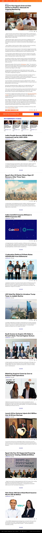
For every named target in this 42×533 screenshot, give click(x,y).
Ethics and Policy (11, 107)
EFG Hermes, (23, 64)
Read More (21, 209)
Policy (14, 531)
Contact (16, 531)
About (3, 531)
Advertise (6, 531)
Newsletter (10, 531)
